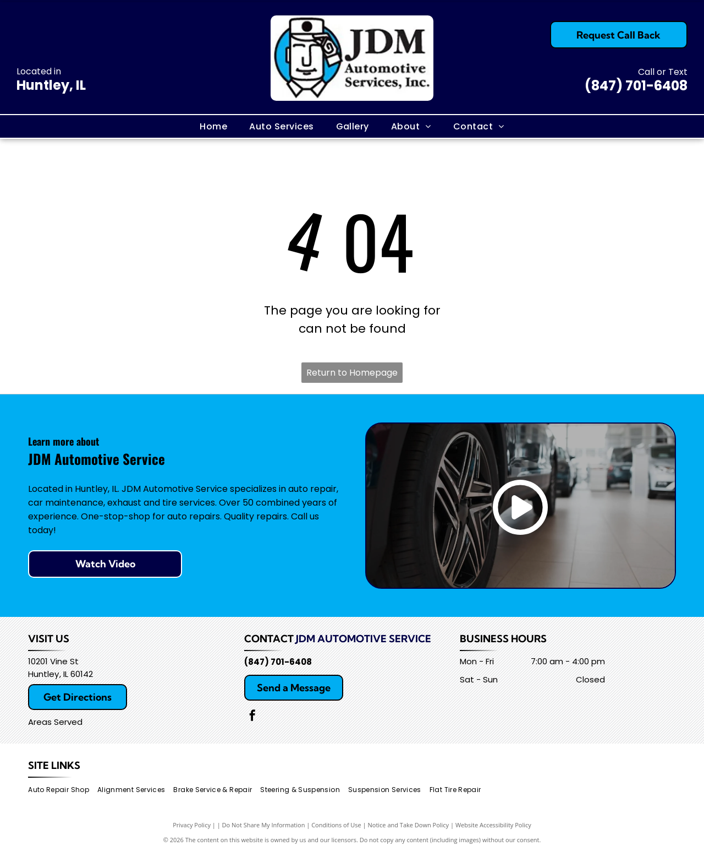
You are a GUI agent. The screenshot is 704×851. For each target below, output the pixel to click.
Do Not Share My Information (263, 825)
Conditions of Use (336, 825)
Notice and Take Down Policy (408, 825)
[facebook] (252, 717)
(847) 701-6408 (636, 86)
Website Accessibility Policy (493, 825)
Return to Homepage (352, 372)
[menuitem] (213, 126)
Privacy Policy (192, 825)
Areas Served (55, 722)
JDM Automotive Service (363, 638)
